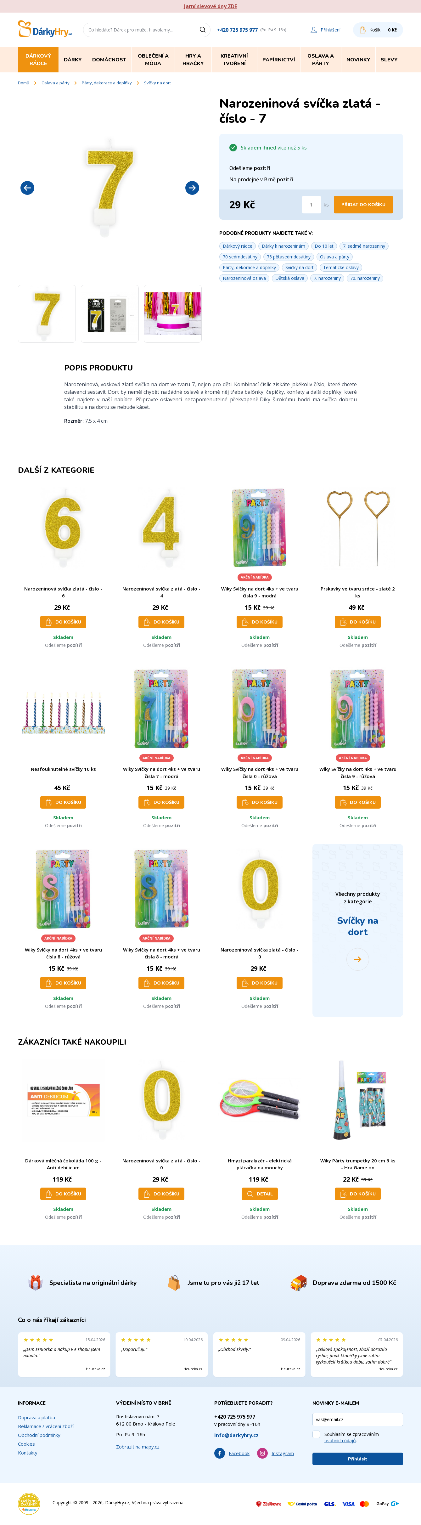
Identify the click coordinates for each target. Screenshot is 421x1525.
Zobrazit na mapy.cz (138, 1446)
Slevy (389, 59)
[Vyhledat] (204, 30)
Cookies (26, 1444)
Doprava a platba (36, 1417)
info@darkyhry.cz (236, 1435)
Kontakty (27, 1452)
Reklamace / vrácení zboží (46, 1426)
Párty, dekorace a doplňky (107, 83)
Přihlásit (358, 1459)
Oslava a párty (56, 83)
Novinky (358, 59)
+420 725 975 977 (237, 29)
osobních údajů (340, 1440)
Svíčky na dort (157, 83)
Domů (23, 83)
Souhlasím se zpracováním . (351, 1437)
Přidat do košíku (363, 205)
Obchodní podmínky (39, 1435)
